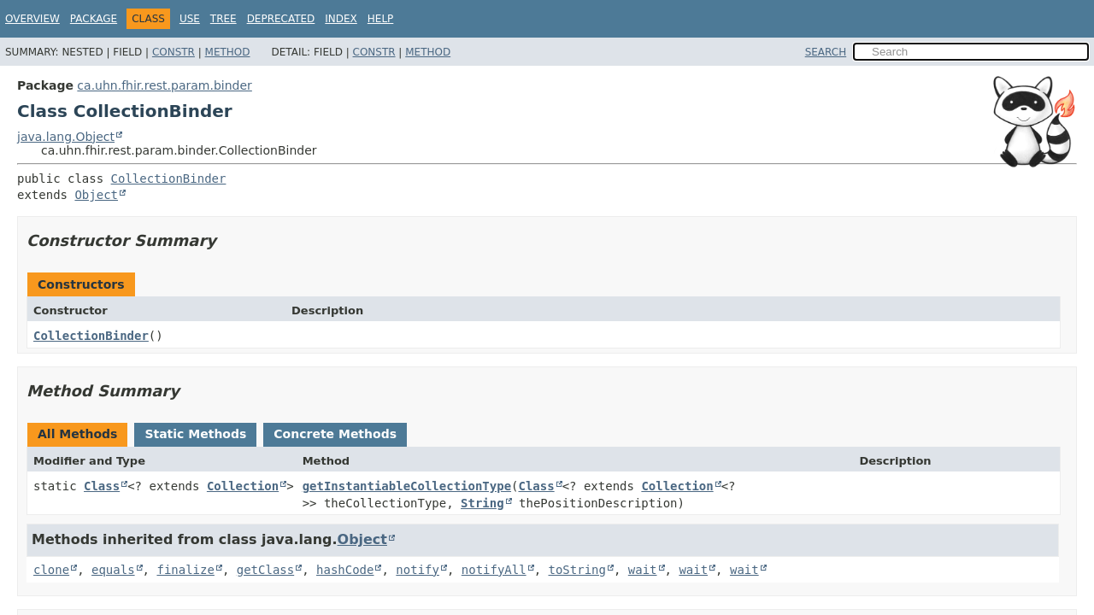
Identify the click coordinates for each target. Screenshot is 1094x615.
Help (381, 19)
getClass (265, 570)
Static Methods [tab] (195, 434)
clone (51, 570)
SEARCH (826, 52)
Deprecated (281, 19)
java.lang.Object (66, 137)
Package (93, 19)
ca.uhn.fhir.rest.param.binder (164, 85)
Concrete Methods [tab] (335, 434)
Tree (223, 19)
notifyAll (494, 570)
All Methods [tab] (77, 434)
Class (102, 486)
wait (642, 570)
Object (96, 195)
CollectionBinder (168, 178)
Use (189, 19)
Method (227, 52)
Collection (243, 486)
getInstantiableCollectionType (407, 486)
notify (417, 570)
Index (341, 19)
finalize (185, 570)
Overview (32, 19)
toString (577, 570)
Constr (173, 52)
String (482, 503)
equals (113, 570)
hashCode (344, 570)
